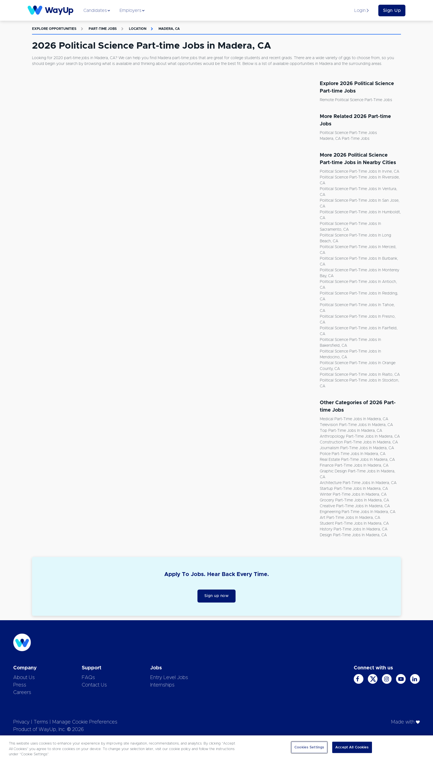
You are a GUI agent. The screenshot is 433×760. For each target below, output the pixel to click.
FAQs (88, 677)
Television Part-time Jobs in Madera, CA (356, 425)
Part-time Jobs (103, 28)
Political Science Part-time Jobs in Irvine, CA (359, 171)
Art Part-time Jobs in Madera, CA (350, 518)
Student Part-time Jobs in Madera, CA (354, 523)
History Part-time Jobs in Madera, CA (353, 529)
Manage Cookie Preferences (84, 722)
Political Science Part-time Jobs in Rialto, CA (360, 375)
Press (19, 685)
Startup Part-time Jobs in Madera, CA (354, 489)
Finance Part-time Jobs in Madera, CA (354, 465)
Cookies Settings (309, 747)
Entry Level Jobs (169, 677)
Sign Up (392, 10)
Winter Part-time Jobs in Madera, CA (353, 494)
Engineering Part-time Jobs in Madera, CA (357, 512)
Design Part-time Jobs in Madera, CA (353, 535)
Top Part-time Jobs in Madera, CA (351, 431)
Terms (41, 722)
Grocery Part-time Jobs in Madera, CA (354, 500)
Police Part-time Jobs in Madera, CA (353, 454)
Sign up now (216, 596)
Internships (162, 685)
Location (137, 28)
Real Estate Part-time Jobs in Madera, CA (357, 460)
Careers (22, 692)
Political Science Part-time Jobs (348, 133)
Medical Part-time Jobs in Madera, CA (354, 419)
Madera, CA (169, 28)
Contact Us (94, 685)
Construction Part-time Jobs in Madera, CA (359, 442)
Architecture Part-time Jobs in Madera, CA (358, 483)
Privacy (21, 722)
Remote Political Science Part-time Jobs (356, 100)
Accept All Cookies (352, 747)
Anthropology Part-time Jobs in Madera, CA (360, 436)
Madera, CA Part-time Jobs (344, 139)
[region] (216, 747)
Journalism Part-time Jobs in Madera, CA (357, 448)
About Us (24, 677)
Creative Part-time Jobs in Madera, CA (355, 506)
